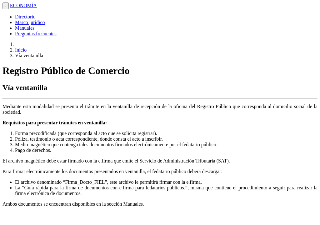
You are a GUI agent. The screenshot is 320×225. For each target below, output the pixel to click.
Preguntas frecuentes (36, 33)
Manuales (24, 28)
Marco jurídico (30, 22)
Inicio (21, 49)
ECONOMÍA (23, 5)
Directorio (25, 16)
